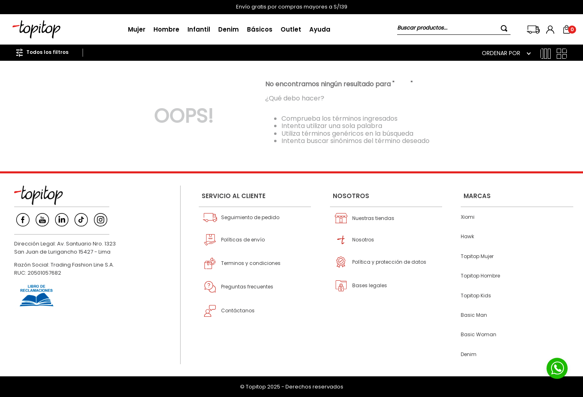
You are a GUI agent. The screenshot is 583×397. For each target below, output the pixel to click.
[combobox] (454, 29)
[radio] (545, 54)
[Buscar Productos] (506, 28)
